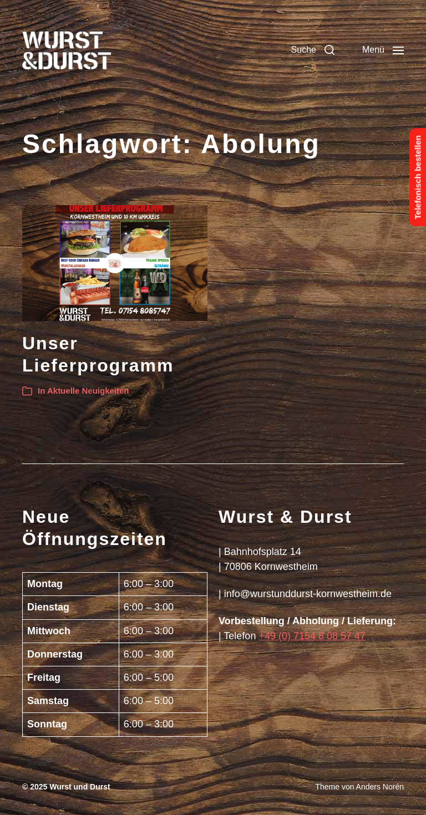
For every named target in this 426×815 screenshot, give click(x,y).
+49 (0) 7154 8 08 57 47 (312, 635)
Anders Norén (380, 786)
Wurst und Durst (79, 786)
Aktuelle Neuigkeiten (88, 390)
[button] (312, 50)
